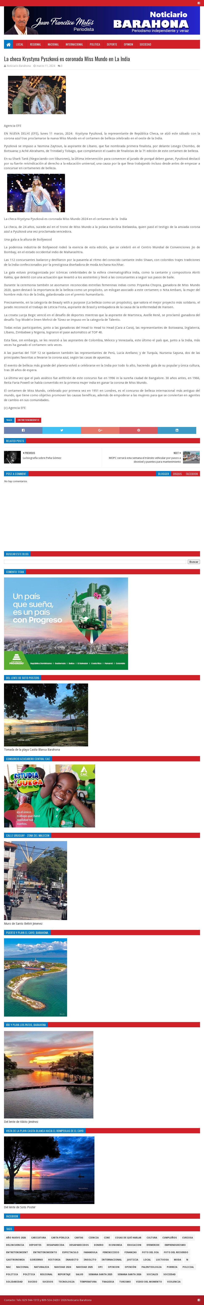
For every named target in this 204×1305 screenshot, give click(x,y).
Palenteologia (152, 1267)
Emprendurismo (175, 1245)
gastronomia (15, 1259)
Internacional (74, 44)
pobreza (172, 1267)
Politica (95, 44)
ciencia (94, 1237)
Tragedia (108, 1281)
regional (46, 1274)
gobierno (36, 1259)
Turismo (125, 1281)
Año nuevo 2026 (16, 1237)
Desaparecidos (79, 1245)
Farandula (90, 1252)
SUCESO (32, 1281)
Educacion (134, 1245)
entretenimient (17, 1252)
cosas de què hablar (128, 1237)
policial (188, 1267)
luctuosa (162, 1259)
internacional (112, 1259)
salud (79, 1274)
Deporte (112, 44)
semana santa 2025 (100, 1274)
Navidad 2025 (84, 1267)
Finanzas (131, 1252)
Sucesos (47, 1281)
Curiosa (187, 1237)
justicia (132, 1259)
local (147, 1259)
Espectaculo (70, 1252)
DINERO (98, 1245)
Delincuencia (15, 1245)
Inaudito (72, 1259)
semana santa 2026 (129, 1274)
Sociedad (145, 44)
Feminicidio (111, 1252)
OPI (100, 1267)
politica (12, 1274)
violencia (173, 1281)
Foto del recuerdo (176, 1252)
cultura (152, 1237)
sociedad (169, 1274)
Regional (35, 44)
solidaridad (14, 1281)
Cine (107, 1237)
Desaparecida (55, 1245)
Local (19, 44)
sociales (152, 1274)
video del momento (149, 1281)
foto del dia (150, 1252)
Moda (177, 1259)
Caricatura (38, 1237)
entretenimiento (28, 420)
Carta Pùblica (60, 1237)
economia (115, 1245)
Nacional (53, 44)
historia (54, 1259)
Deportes (35, 1245)
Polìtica (29, 1274)
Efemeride (153, 1245)
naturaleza (41, 1267)
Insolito (90, 1259)
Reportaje (64, 1274)
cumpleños (169, 1237)
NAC (8, 1267)
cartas (78, 1237)
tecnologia (66, 1281)
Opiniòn (130, 1267)
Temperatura (88, 1281)
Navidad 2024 (62, 1267)
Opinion (128, 44)
